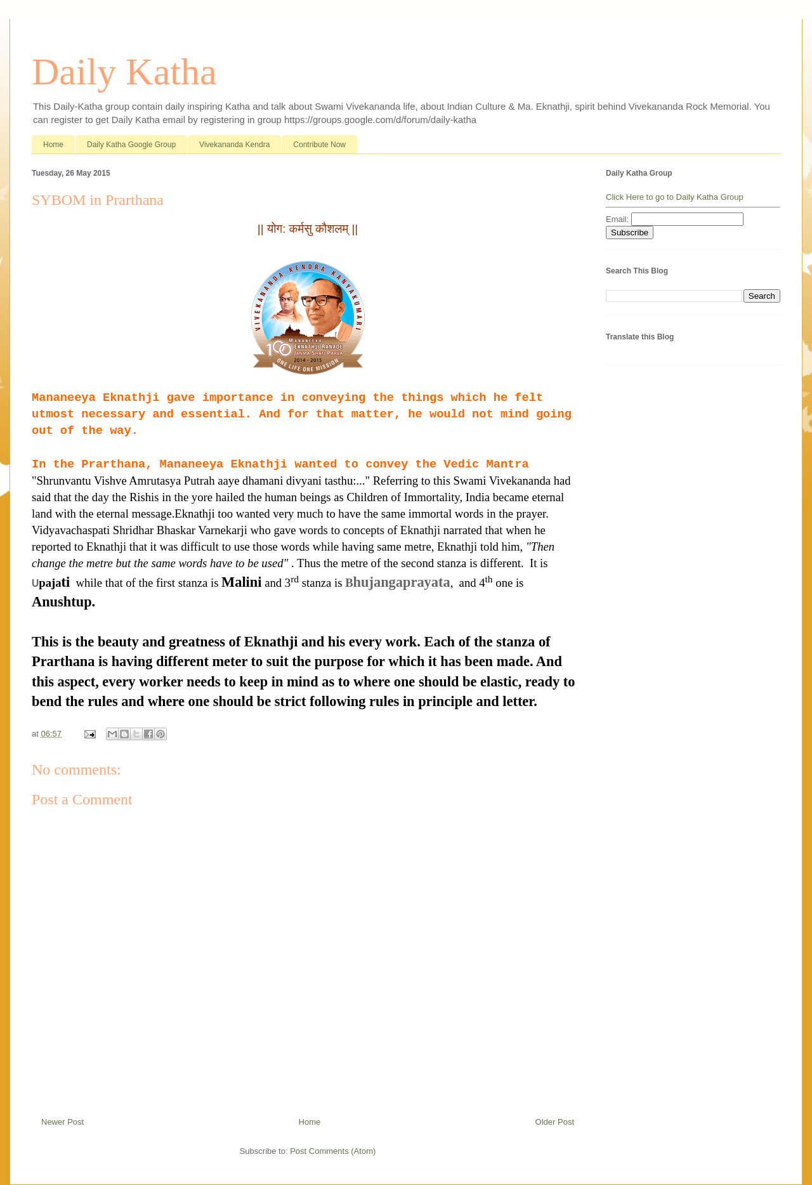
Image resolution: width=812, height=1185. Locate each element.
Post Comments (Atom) (333, 1151)
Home (53, 144)
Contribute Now (319, 144)
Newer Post (62, 1122)
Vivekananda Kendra (234, 144)
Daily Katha (124, 72)
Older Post (554, 1122)
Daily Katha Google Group (131, 144)
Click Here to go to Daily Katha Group (674, 197)
